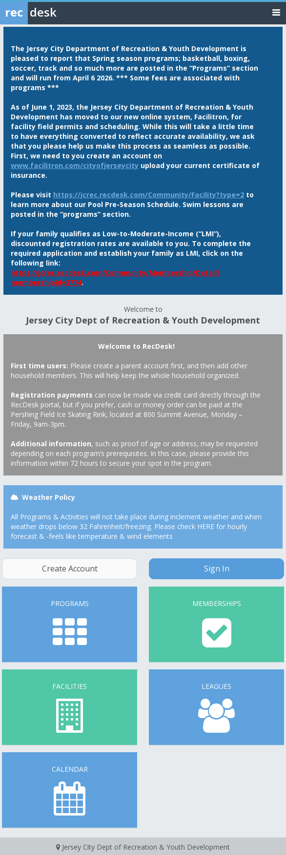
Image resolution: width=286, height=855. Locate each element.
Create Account (70, 568)
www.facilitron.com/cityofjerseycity (75, 165)
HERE (205, 526)
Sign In (216, 568)
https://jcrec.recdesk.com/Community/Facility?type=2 (148, 194)
